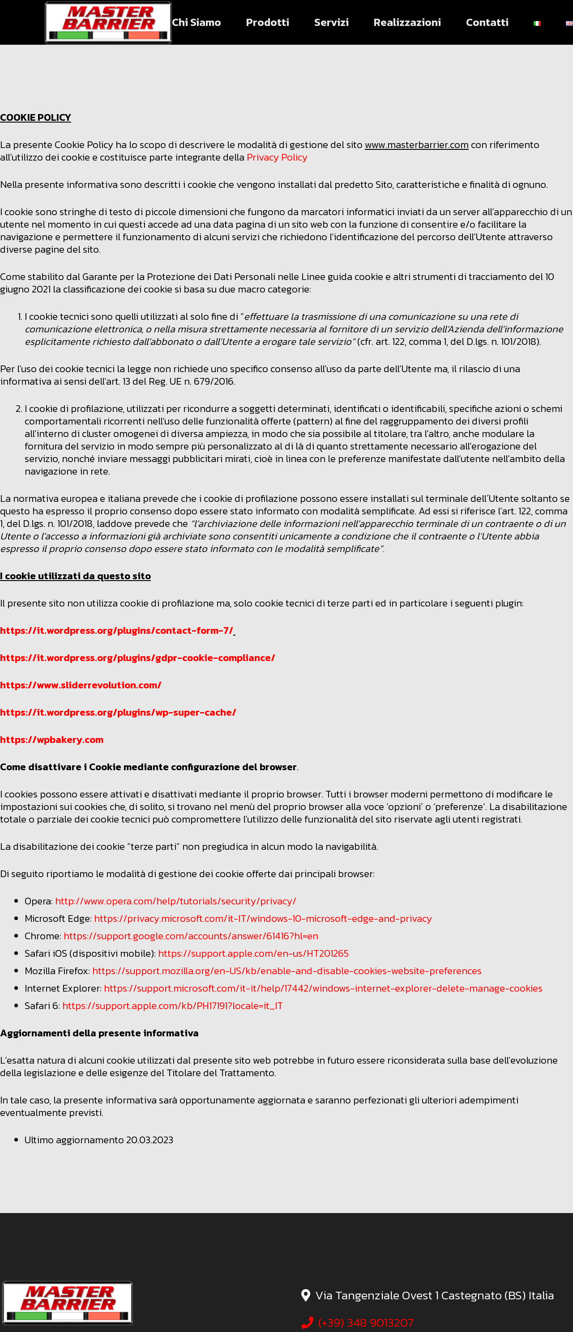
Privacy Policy (277, 157)
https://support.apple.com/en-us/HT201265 (253, 953)
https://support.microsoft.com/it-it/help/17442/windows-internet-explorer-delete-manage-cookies (323, 988)
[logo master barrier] (108, 22)
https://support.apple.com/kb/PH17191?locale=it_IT (172, 1005)
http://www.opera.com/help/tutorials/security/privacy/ (175, 901)
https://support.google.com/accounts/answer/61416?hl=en (191, 936)
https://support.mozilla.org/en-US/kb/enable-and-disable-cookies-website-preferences (287, 970)
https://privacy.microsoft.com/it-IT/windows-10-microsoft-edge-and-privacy (263, 918)
